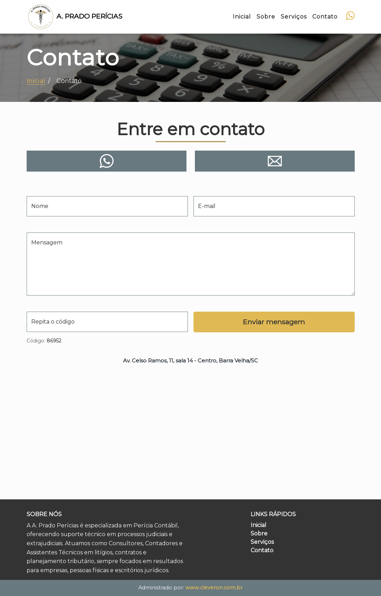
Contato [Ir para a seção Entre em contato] (325, 16)
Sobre (259, 533)
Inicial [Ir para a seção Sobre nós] (242, 16)
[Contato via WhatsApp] (350, 15)
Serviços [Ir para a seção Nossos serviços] (294, 16)
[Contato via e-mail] (275, 161)
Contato (262, 550)
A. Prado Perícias (74, 17)
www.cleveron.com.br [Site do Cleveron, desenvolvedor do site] (214, 587)
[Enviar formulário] (274, 322)
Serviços (262, 542)
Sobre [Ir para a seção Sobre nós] (266, 16)
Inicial (258, 525)
